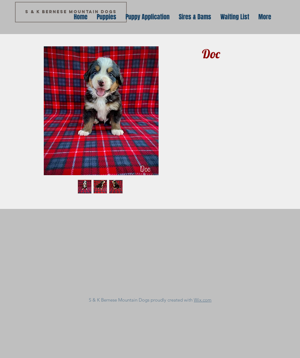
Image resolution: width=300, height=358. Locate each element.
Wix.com (203, 300)
